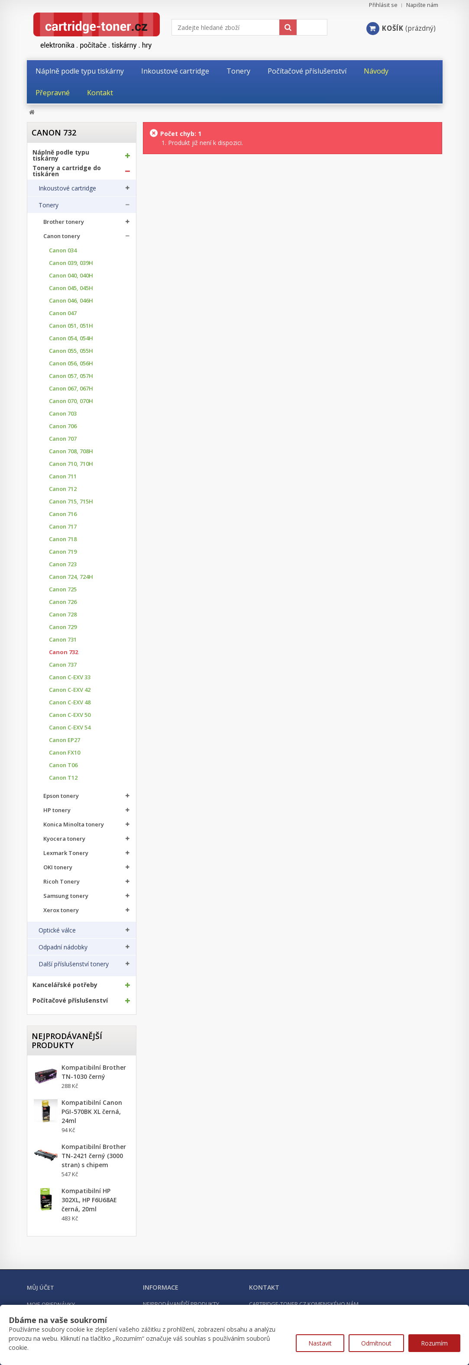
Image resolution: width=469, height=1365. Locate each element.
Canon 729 (63, 627)
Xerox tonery (61, 910)
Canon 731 (63, 639)
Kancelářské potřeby (64, 985)
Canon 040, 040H (71, 275)
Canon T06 (63, 765)
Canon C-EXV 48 (70, 702)
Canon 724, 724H (71, 577)
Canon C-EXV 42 (70, 690)
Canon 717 (63, 526)
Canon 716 (63, 514)
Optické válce (57, 930)
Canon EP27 (64, 740)
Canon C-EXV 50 (70, 715)
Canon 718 (63, 539)
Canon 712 (63, 489)
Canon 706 (63, 426)
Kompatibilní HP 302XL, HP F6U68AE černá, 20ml (89, 1200)
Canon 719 (63, 552)
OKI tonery (57, 867)
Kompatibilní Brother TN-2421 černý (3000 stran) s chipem (93, 1155)
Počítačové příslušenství (70, 1000)
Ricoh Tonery (61, 881)
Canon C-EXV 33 (70, 677)
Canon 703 (63, 413)
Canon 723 (63, 564)
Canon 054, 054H (71, 338)
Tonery (48, 205)
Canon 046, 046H (71, 300)
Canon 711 (63, 476)
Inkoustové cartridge (67, 188)
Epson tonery (61, 796)
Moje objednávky (51, 1304)
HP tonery (57, 810)
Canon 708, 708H (71, 451)
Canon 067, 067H (71, 388)
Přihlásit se (383, 5)
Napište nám (422, 5)
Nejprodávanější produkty (67, 1040)
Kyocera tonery (64, 839)
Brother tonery (63, 222)
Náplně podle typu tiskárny (60, 155)
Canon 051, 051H (71, 326)
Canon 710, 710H (71, 464)
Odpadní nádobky (63, 947)
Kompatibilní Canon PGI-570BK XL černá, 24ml (91, 1111)
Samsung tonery (65, 896)
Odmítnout (376, 1343)
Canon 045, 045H (71, 288)
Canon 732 (63, 652)
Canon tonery (61, 236)
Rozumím (434, 1343)
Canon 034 (63, 250)
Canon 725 (63, 589)
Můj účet (40, 1287)
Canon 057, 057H (71, 376)
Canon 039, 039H (71, 263)
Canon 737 (63, 665)
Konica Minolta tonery (73, 824)
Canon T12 (63, 778)
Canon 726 (63, 602)
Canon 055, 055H (71, 351)
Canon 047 (63, 313)
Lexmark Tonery (65, 853)
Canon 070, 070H (71, 401)
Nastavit (320, 1343)
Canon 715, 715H (71, 501)
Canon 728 (63, 614)
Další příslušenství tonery (74, 964)
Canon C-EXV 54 (70, 727)
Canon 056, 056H (71, 363)
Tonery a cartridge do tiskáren (66, 171)
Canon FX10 (64, 752)
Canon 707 (63, 439)
